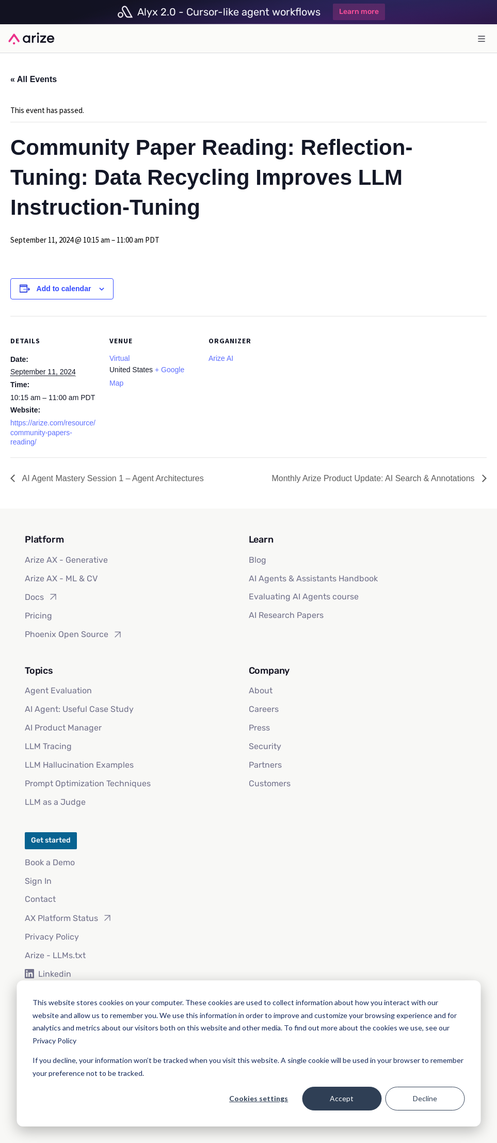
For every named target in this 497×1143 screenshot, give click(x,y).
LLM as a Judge (55, 802)
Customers (270, 783)
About (260, 690)
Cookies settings (258, 1098)
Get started (51, 840)
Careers (264, 709)
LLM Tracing (48, 746)
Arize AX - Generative (66, 560)
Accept (342, 1098)
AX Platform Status (69, 918)
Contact (40, 899)
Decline (425, 1098)
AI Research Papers (286, 615)
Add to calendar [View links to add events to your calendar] (64, 288)
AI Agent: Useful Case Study (79, 709)
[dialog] (248, 1053)
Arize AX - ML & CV (61, 578)
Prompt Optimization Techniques (88, 783)
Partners (265, 765)
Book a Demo (50, 862)
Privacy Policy (52, 937)
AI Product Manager (63, 728)
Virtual (119, 358)
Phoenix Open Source (74, 634)
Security (265, 746)
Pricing (38, 616)
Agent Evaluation (58, 690)
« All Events (33, 79)
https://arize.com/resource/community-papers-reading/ (52, 432)
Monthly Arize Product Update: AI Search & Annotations (374, 478)
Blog (257, 560)
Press (259, 728)
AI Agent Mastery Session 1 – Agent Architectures (112, 478)
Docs (41, 597)
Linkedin (48, 974)
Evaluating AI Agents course (304, 596)
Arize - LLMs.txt (55, 955)
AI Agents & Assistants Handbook (313, 578)
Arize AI (221, 358)
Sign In (38, 881)
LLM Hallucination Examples (79, 765)
